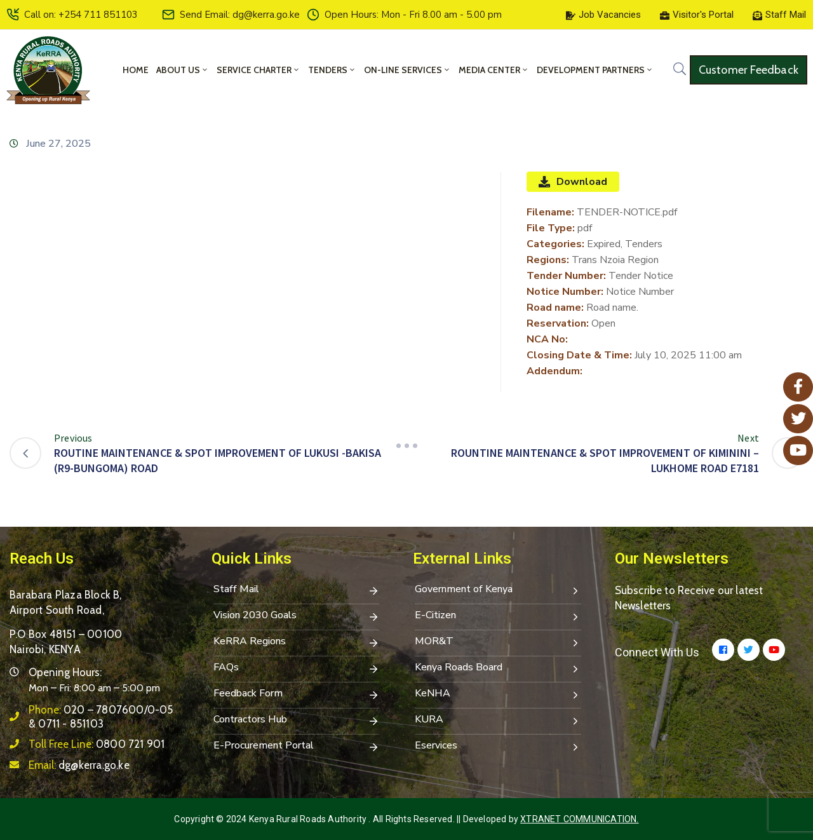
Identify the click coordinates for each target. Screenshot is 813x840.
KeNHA (498, 694)
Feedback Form (296, 694)
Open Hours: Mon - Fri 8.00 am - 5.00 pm (413, 14)
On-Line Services (407, 70)
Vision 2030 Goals (296, 616)
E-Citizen (498, 616)
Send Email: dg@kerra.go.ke (240, 14)
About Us (182, 70)
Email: (79, 765)
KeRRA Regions (296, 642)
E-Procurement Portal (296, 746)
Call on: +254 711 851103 (81, 14)
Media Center (494, 70)
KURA (498, 720)
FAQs (296, 668)
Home (136, 70)
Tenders (332, 70)
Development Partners (595, 70)
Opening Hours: (65, 672)
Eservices (498, 746)
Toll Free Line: (97, 744)
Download (573, 182)
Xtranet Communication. (579, 819)
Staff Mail (296, 590)
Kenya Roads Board (498, 668)
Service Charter (258, 70)
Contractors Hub (296, 720)
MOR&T (498, 642)
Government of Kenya (498, 590)
